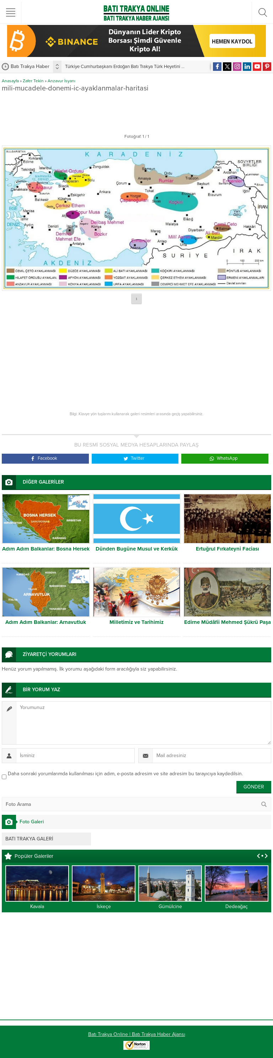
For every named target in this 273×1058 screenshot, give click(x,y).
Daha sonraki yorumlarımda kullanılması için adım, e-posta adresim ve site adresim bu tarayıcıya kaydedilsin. (125, 774)
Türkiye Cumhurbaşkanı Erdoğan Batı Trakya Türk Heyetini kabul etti (132, 66)
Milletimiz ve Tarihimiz (136, 622)
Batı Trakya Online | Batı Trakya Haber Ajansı (136, 1034)
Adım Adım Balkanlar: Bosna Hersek (46, 549)
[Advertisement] (136, 111)
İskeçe (104, 906)
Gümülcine (170, 906)
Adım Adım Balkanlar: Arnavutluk (45, 622)
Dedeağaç (236, 906)
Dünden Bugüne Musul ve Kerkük (137, 549)
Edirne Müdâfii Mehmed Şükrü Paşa (227, 622)
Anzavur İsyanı (61, 80)
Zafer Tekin (33, 80)
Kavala (37, 906)
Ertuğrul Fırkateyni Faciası (227, 549)
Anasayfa (10, 80)
